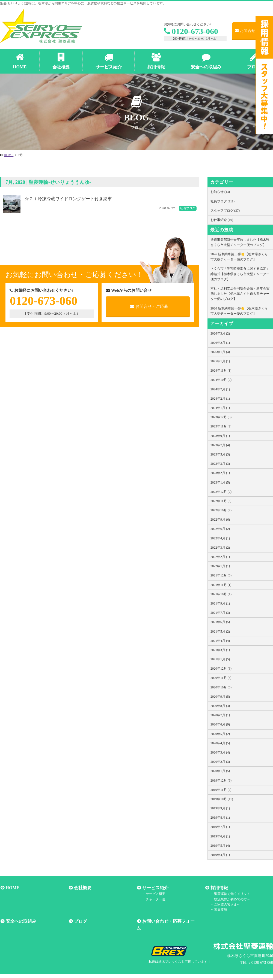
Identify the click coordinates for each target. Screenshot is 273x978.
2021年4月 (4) (220, 641)
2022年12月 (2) (221, 492)
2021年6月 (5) (220, 622)
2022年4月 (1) (220, 538)
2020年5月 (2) (220, 734)
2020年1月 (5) (220, 771)
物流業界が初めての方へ (231, 899)
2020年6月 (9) (220, 724)
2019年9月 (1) (220, 808)
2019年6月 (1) (220, 836)
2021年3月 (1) (220, 650)
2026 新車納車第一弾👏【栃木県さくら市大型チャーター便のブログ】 (239, 310)
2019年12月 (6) (221, 780)
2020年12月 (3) (221, 668)
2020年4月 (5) (220, 743)
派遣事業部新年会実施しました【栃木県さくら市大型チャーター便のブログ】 (239, 242)
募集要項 (220, 909)
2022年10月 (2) (221, 510)
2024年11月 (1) (221, 370)
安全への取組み (20, 921)
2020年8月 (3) (220, 706)
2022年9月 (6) (220, 519)
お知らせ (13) (220, 192)
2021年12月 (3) (221, 575)
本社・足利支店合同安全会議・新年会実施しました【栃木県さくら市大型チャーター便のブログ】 (239, 294)
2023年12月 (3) (221, 417)
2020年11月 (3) (221, 678)
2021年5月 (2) (220, 631)
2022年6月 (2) (220, 529)
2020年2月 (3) (220, 762)
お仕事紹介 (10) (221, 220)
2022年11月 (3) (221, 501)
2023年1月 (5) (220, 482)
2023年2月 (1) (220, 473)
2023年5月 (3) (220, 454)
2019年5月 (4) (220, 846)
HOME (12, 887)
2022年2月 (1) (220, 557)
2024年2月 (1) (220, 398)
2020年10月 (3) (221, 687)
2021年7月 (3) (220, 613)
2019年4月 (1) (220, 855)
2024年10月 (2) (221, 380)
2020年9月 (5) (220, 696)
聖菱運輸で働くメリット (231, 894)
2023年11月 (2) (221, 426)
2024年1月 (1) (220, 408)
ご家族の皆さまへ (226, 904)
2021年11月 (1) (221, 585)
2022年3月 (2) (220, 547)
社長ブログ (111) (222, 201)
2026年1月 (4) (220, 352)
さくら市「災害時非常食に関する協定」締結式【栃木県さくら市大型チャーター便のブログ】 (239, 274)
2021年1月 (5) (220, 659)
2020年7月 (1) (220, 715)
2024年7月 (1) (220, 389)
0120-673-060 (191, 31)
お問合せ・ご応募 (253, 31)
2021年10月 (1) (221, 594)
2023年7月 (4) (220, 445)
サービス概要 (155, 894)
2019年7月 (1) (220, 827)
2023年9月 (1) (220, 436)
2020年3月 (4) (220, 752)
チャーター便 (155, 899)
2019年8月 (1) (220, 817)
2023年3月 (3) (220, 464)
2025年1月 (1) (220, 361)
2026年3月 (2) (220, 333)
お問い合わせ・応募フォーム (170, 921)
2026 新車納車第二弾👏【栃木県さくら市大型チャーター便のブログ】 (239, 256)
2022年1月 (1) (220, 566)
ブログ (80, 921)
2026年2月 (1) (220, 343)
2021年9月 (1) (220, 603)
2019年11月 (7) (221, 790)
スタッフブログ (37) (225, 210)
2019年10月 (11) (221, 799)
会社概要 (82, 887)
